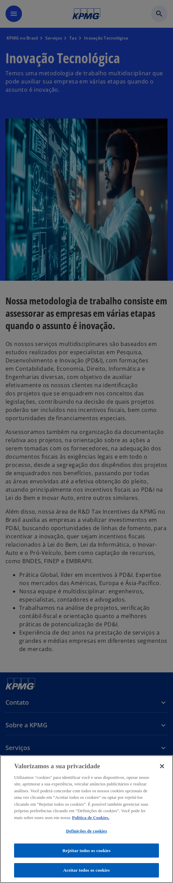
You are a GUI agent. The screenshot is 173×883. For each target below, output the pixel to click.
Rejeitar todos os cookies (86, 850)
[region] (86, 819)
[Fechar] (162, 766)
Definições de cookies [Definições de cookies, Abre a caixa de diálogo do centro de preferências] (86, 831)
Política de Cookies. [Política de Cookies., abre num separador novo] (90, 817)
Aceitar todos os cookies (86, 870)
